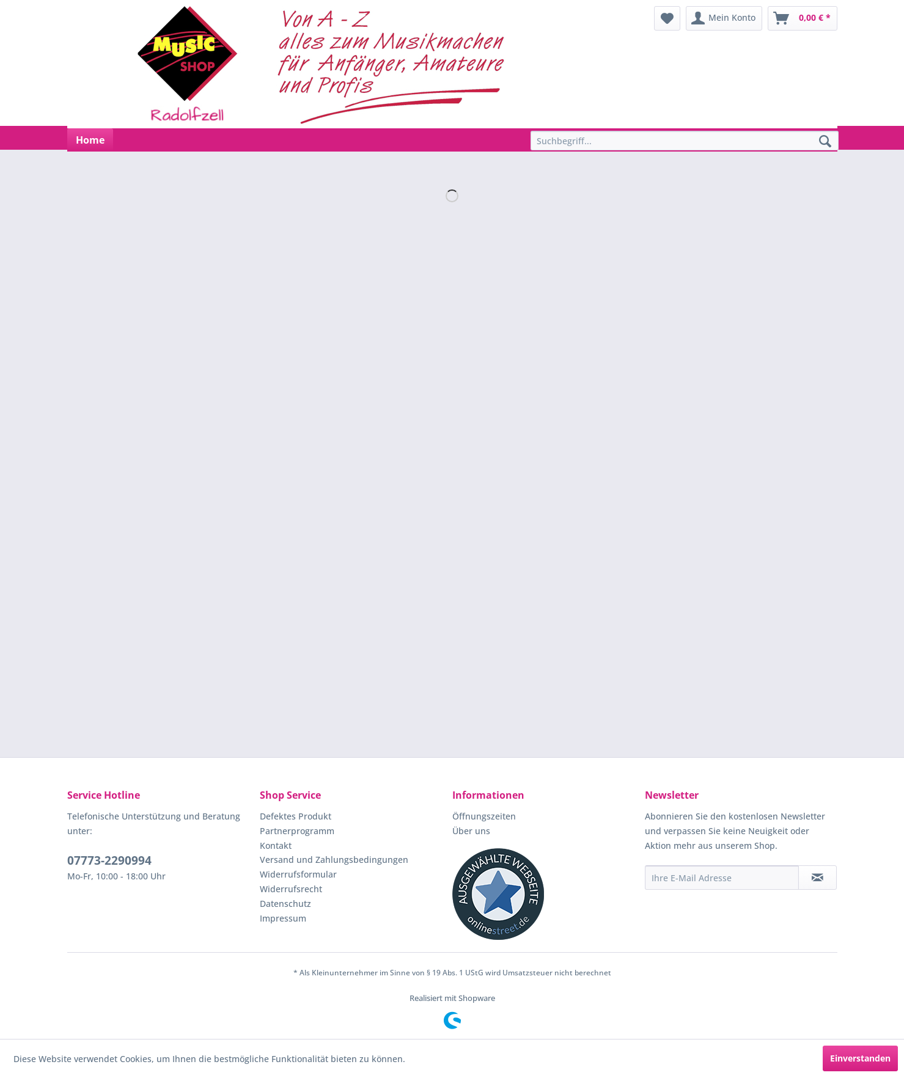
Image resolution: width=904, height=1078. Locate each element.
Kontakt (276, 845)
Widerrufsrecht (291, 889)
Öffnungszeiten (484, 816)
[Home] (90, 140)
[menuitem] (667, 18)
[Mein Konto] (724, 18)
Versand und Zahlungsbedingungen (334, 859)
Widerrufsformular (298, 874)
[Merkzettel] (667, 18)
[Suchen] (825, 142)
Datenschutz (285, 903)
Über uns (471, 831)
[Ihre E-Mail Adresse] (722, 877)
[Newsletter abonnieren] (817, 877)
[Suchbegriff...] (685, 140)
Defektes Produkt (295, 816)
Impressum (283, 918)
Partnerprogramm (297, 831)
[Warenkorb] (802, 18)
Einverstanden (860, 1058)
